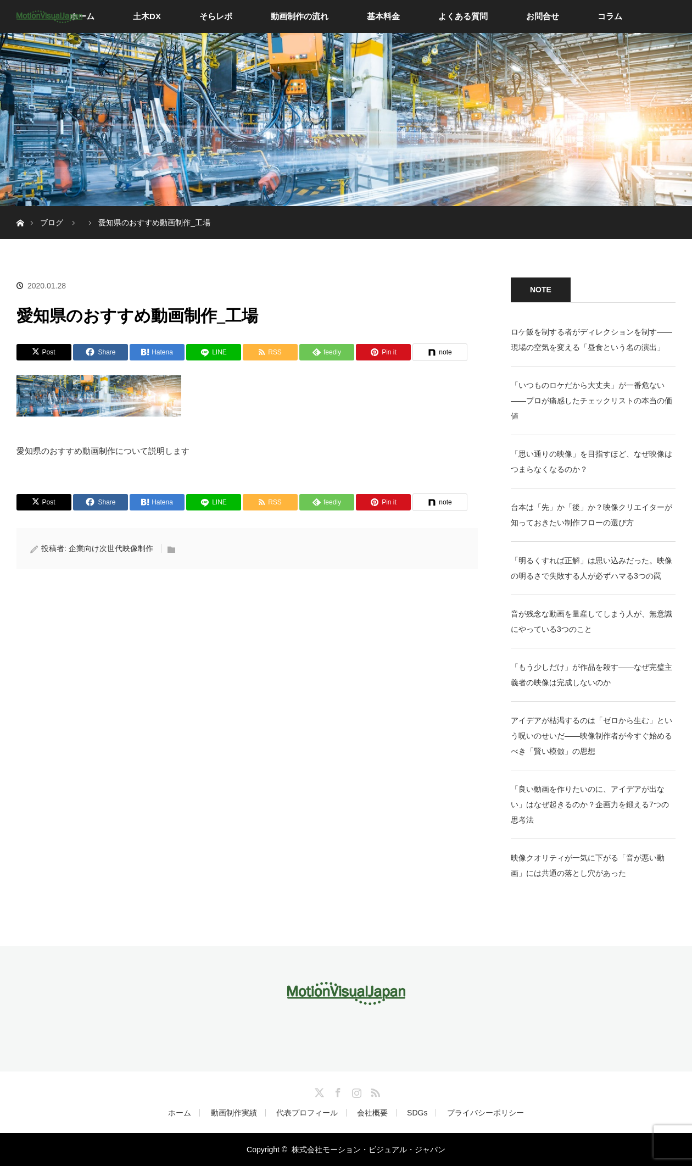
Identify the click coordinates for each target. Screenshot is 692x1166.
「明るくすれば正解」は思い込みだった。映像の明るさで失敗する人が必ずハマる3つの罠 (591, 568)
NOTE (540, 289)
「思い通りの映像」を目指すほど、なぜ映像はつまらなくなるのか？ (591, 461)
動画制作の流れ (299, 16)
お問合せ (542, 16)
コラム (610, 16)
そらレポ (215, 16)
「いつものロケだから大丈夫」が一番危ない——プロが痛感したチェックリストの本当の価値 (591, 400)
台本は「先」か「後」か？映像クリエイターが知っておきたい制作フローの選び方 (591, 515)
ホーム (179, 1113)
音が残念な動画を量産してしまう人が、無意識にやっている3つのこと (591, 621)
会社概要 (372, 1113)
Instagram (355, 1090)
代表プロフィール (307, 1113)
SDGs (417, 1113)
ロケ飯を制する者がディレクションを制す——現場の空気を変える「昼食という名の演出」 (591, 339)
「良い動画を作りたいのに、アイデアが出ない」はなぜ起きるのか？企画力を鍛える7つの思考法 (590, 804)
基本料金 (383, 16)
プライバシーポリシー (485, 1113)
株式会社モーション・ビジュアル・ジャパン (368, 1149)
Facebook (336, 1090)
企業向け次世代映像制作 (111, 548)
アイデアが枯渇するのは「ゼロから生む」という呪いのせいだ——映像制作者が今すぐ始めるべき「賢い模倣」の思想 (591, 736)
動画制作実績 (234, 1113)
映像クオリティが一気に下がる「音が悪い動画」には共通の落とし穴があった (588, 865)
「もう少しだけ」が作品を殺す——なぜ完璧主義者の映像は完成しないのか (591, 675)
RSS (374, 1090)
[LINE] (213, 352)
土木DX (147, 16)
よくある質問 (463, 16)
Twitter (318, 1090)
